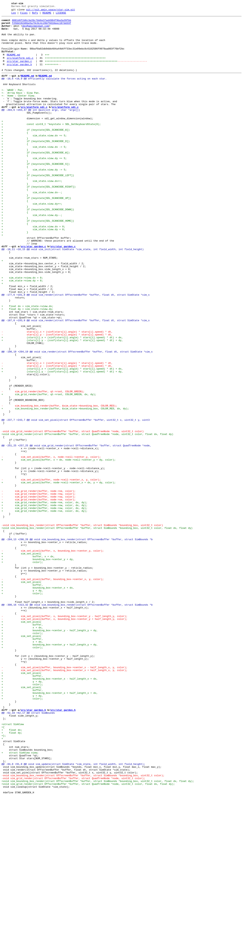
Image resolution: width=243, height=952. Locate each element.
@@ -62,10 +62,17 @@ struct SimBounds (28, 852)
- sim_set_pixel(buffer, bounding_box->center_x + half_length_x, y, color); (64, 801)
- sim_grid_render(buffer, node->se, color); (39, 596)
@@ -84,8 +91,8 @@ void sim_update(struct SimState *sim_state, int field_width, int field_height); (73, 913)
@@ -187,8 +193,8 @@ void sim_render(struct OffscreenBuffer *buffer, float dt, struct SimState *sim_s (76, 381)
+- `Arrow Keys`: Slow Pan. (21, 108)
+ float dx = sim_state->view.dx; (27, 364)
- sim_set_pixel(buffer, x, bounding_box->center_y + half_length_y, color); (64, 739)
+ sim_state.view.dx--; (32, 227)
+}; (4, 879)
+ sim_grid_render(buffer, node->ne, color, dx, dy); (44, 599)
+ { (15, 156)
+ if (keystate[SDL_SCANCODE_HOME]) (38, 262)
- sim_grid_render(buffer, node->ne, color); (39, 586)
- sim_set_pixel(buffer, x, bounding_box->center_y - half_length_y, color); (64, 736)
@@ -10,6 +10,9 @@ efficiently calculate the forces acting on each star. (54, 91)
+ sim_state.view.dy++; (32, 241)
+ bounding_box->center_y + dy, (38, 668)
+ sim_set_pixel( (22, 661)
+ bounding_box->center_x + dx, (38, 702)
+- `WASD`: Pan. (13, 105)
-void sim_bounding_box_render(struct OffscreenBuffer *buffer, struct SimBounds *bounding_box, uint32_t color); (83, 927)
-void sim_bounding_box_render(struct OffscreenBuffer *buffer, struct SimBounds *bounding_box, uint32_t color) (82, 627)
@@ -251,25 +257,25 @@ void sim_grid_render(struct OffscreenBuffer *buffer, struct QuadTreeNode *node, (77, 531)
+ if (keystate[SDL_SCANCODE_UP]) (36, 234)
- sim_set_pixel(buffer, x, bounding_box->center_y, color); (53, 657)
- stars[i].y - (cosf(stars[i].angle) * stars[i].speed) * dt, (57, 398)
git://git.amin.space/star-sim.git (50, 11)
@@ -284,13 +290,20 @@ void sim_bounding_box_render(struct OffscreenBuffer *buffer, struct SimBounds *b (77, 644)
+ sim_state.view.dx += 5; (34, 159)
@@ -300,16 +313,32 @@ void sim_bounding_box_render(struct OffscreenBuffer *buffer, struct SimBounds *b (77, 722)
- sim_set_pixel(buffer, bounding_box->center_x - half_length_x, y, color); (64, 797)
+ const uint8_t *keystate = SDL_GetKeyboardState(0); (51, 146)
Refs (35, 14)
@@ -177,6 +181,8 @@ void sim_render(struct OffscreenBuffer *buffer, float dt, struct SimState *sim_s (76, 350)
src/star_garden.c (19, 71)
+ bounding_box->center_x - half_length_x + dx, (50, 811)
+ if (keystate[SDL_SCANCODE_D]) (36, 166)
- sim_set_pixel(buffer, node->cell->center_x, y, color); (51, 572)
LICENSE (61, 14)
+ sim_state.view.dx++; (32, 214)
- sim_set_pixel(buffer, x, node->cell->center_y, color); (51, 545)
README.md (13, 64)
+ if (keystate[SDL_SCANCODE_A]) (36, 152)
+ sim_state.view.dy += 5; (34, 186)
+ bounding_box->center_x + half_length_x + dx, (50, 828)
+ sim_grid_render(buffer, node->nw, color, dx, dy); (44, 603)
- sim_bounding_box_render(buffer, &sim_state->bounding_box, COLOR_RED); (59, 483)
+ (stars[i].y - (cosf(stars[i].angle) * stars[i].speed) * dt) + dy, (62, 405)
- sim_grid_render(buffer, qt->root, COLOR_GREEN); (43, 466)
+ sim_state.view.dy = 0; (33, 272)
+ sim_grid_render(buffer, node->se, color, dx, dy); (44, 610)
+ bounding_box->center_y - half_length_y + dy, (50, 753)
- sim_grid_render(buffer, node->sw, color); (39, 593)
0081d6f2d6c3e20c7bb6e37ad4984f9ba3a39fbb (41, 22)
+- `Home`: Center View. (19, 111)
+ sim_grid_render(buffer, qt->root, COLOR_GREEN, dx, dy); (49, 470)
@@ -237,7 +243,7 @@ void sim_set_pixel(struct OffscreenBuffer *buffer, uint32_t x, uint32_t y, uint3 (76, 500)
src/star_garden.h (19, 75)
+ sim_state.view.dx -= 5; (34, 173)
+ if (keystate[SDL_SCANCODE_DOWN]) (38, 248)
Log (13, 14)
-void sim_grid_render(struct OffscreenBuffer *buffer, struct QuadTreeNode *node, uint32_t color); (73, 930)
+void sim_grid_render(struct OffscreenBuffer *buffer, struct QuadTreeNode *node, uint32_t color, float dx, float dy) (87, 518)
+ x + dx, (22, 750)
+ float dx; (12, 872)
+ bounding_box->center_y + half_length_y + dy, (50, 770)
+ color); (22, 671)
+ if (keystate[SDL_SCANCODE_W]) (36, 180)
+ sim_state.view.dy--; (32, 255)
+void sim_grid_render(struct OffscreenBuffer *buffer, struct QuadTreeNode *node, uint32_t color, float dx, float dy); (88, 937)
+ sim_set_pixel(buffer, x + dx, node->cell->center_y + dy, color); (59, 548)
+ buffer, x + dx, (28, 664)
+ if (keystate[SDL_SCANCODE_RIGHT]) (39, 221)
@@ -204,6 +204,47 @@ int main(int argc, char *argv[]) (41, 128)
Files (24, 14)
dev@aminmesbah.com (35, 29)
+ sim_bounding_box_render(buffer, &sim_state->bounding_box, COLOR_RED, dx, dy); (65, 487)
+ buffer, (22, 698)
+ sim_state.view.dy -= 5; (34, 200)
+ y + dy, (22, 705)
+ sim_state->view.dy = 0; (22, 333)
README (46, 14)
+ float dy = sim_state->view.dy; (27, 367)
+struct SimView (13, 866)
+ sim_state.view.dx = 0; (33, 268)
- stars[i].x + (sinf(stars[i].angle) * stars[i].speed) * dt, (57, 395)
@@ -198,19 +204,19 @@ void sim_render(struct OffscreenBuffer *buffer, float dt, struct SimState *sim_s (77, 419)
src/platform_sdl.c (20, 67)
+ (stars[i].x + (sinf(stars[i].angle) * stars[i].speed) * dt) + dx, (62, 401)
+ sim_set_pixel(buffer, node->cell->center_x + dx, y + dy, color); (59, 576)
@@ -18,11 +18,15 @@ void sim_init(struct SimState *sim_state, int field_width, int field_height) (73, 296)
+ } (15, 163)
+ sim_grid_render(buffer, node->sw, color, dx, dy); (44, 606)
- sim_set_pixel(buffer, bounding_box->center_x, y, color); (53, 692)
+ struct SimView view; (20, 900)
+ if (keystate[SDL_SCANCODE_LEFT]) (38, 207)
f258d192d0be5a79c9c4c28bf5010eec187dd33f (41, 26)
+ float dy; (12, 876)
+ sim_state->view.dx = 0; (22, 330)
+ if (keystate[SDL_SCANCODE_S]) (36, 193)
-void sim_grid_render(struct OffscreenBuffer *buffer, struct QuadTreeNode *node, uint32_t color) (73, 514)
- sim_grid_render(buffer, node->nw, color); (39, 589)
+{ (3, 869)
